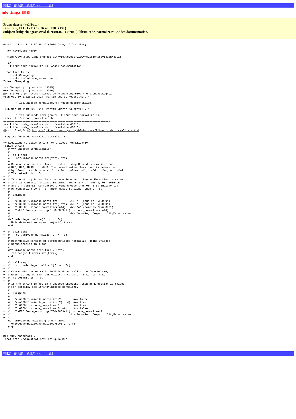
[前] (4, 5)
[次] (10, 5)
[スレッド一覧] (42, 5)
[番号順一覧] (21, 5)
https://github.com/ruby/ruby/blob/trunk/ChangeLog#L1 (70, 104)
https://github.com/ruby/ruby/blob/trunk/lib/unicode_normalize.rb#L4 (85, 148)
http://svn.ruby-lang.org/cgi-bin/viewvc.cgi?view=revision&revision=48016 (64, 60)
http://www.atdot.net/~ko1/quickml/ (40, 398)
